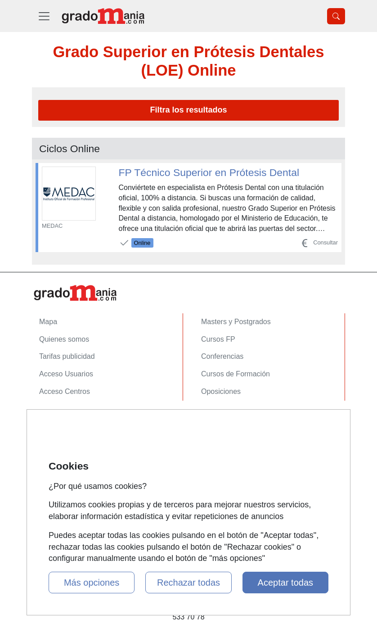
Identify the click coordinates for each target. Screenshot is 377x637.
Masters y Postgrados (236, 321)
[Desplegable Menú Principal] (44, 16)
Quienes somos (64, 339)
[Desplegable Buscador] (336, 16)
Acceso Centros (64, 391)
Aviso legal (56, 454)
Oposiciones (221, 391)
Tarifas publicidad (67, 356)
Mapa (48, 321)
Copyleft (52, 471)
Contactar (54, 419)
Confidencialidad (65, 437)
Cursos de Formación (235, 374)
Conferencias (222, 356)
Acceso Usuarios (66, 374)
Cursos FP (218, 339)
